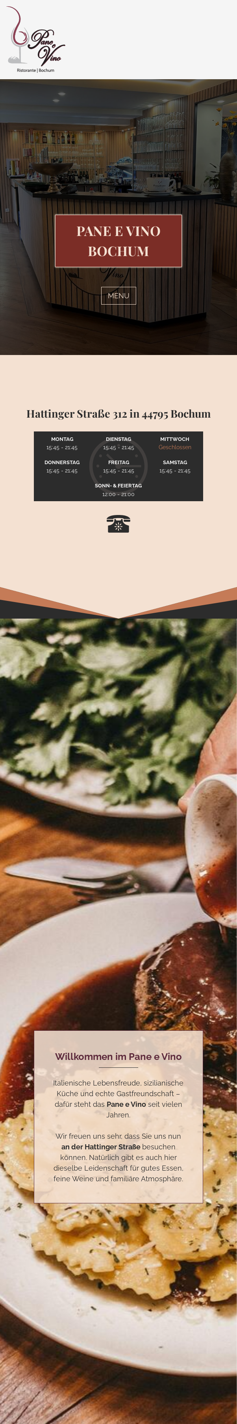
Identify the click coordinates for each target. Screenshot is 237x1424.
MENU (119, 296)
